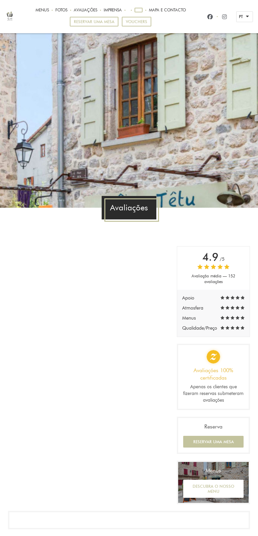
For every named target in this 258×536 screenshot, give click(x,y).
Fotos (61, 9)
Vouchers (136, 21)
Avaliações (85, 9)
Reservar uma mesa (94, 21)
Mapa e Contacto (167, 9)
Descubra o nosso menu (213, 489)
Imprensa (113, 9)
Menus (42, 9)
